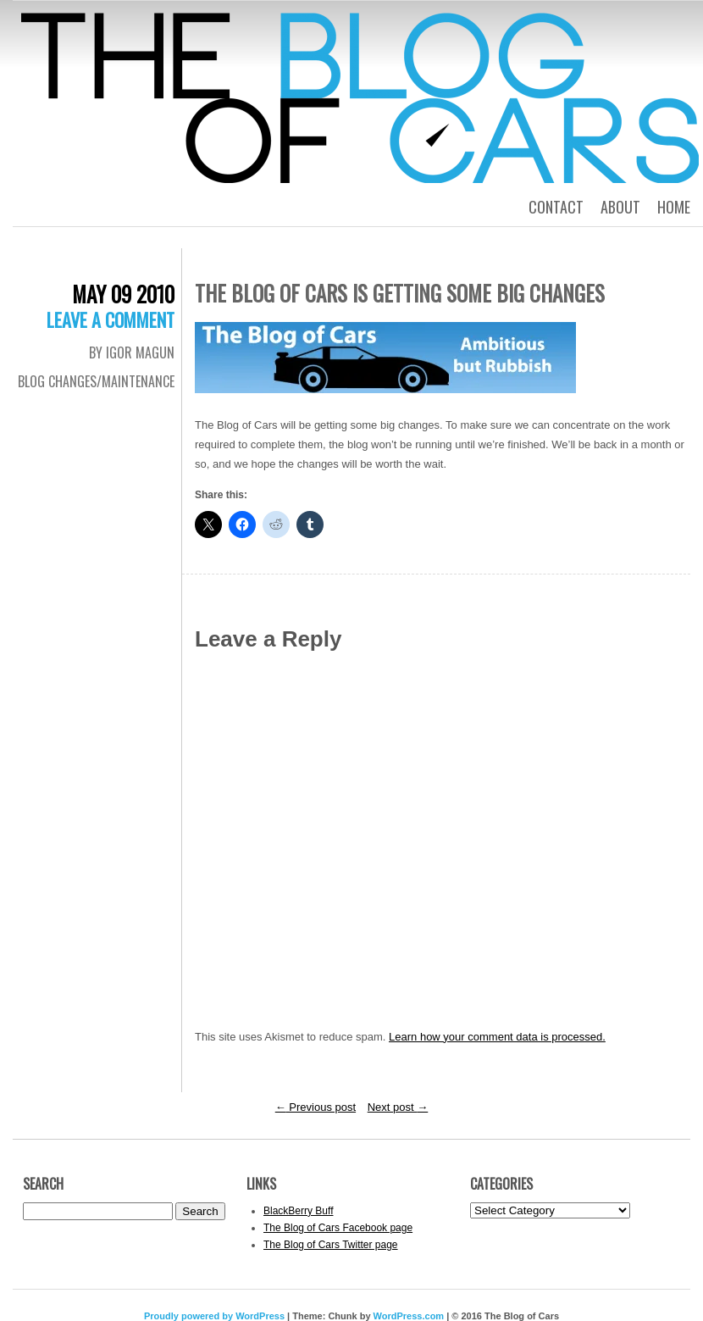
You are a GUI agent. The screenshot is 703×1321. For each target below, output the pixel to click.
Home (673, 207)
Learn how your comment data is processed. (497, 1036)
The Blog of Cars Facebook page (337, 1228)
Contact (556, 207)
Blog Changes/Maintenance (96, 381)
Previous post (315, 1107)
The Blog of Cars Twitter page (330, 1245)
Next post (398, 1107)
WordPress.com (409, 1316)
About (620, 207)
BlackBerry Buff (298, 1211)
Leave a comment (110, 319)
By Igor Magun (131, 352)
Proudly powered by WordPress (214, 1316)
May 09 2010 (123, 293)
